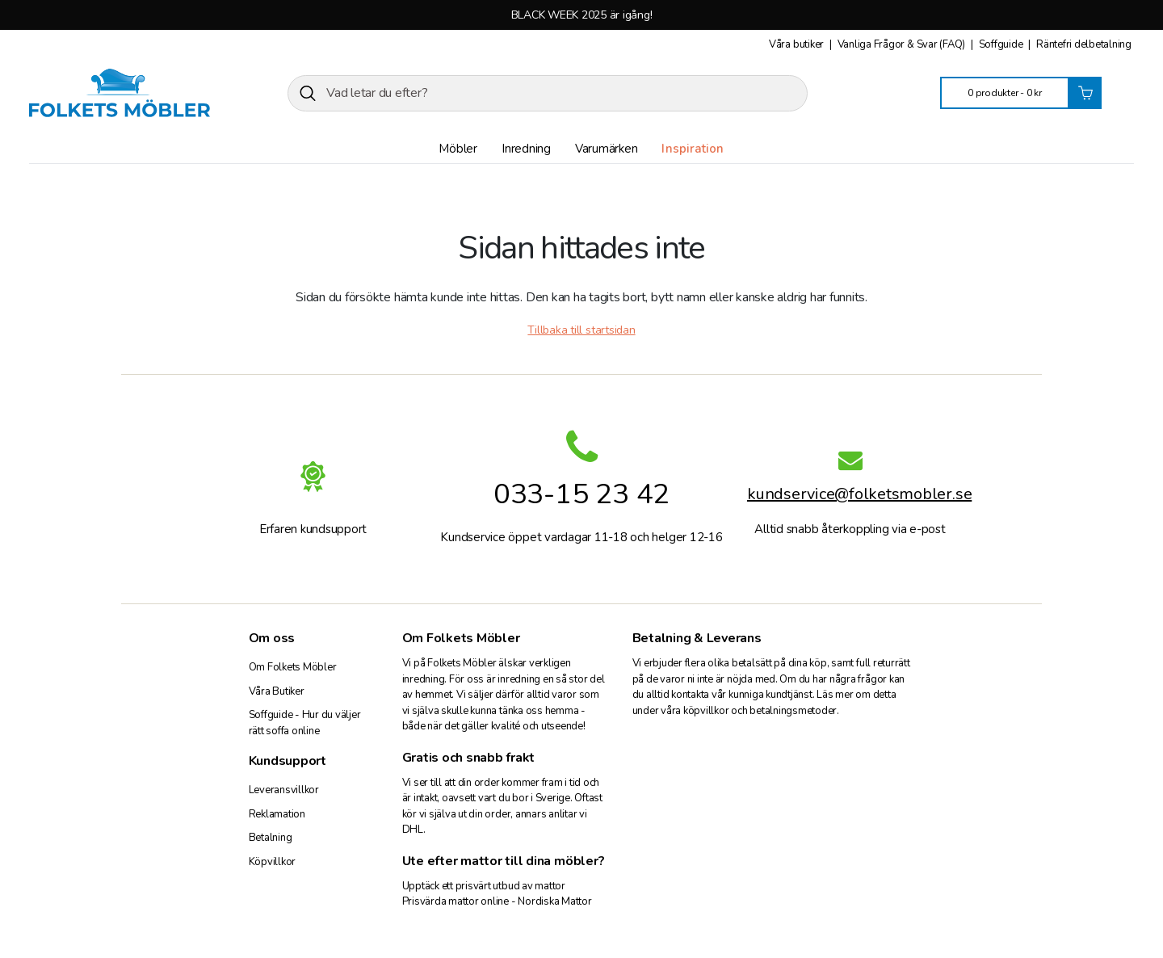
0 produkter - (1005, 92)
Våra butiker (797, 44)
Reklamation (277, 814)
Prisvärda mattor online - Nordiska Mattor (497, 901)
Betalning (270, 837)
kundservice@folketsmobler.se (850, 496)
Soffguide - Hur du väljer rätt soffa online (305, 723)
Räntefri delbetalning (1084, 44)
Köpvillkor (272, 862)
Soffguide (1002, 44)
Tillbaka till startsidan (581, 330)
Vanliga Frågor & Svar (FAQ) (903, 44)
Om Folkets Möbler (293, 667)
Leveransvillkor (284, 790)
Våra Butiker (276, 691)
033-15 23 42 (581, 494)
